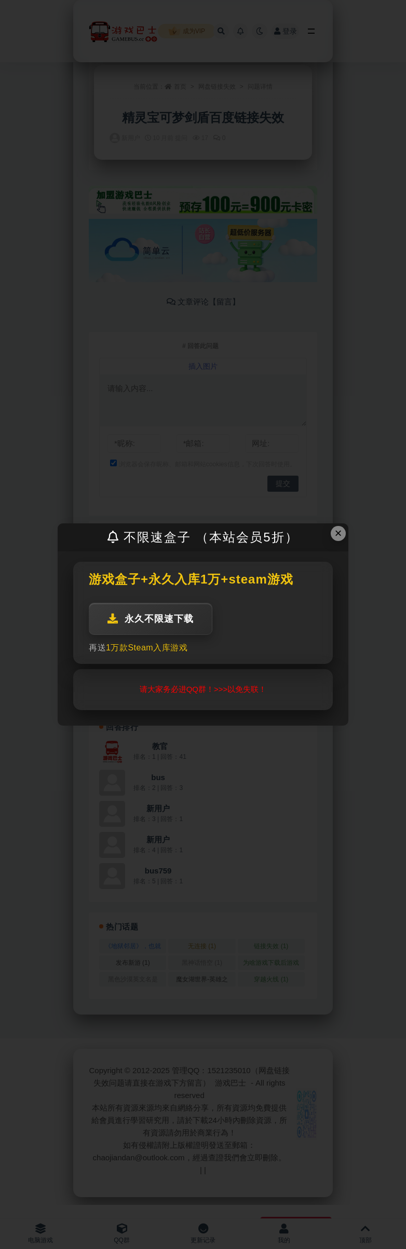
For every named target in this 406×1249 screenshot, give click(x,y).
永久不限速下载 (150, 619)
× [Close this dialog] (338, 533)
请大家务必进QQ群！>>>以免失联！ (203, 689)
